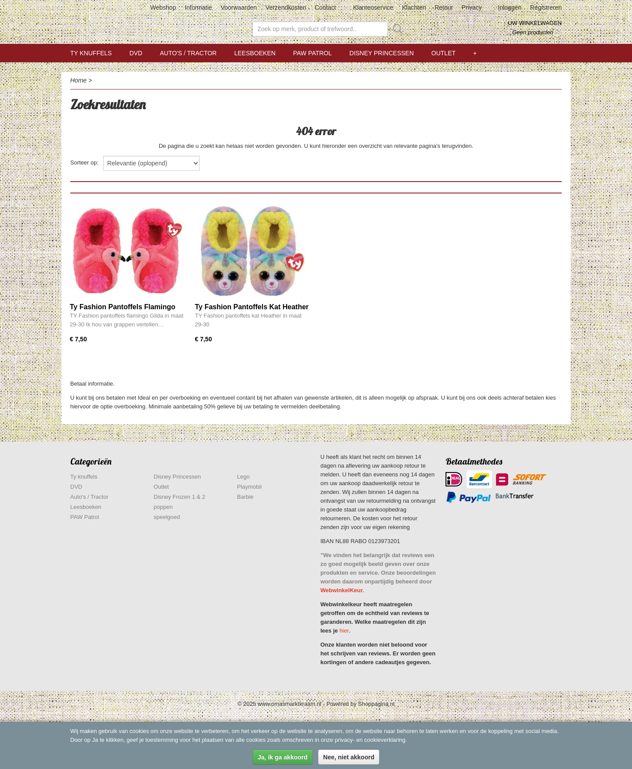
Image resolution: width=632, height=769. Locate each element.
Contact (325, 7)
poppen (163, 507)
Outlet (443, 53)
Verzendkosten (286, 7)
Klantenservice (373, 7)
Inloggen (509, 7)
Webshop (163, 7)
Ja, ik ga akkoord (283, 757)
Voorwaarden (239, 7)
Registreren (546, 7)
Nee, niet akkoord (348, 757)
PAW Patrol (312, 53)
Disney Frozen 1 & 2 (179, 497)
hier (344, 630)
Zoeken (395, 29)
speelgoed (167, 517)
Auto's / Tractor (188, 53)
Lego (243, 476)
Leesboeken (255, 53)
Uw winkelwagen (535, 23)
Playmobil (249, 486)
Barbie (245, 497)
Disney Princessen (381, 53)
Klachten (414, 7)
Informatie (198, 7)
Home (78, 80)
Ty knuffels (91, 53)
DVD (136, 53)
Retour (443, 7)
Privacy (472, 7)
